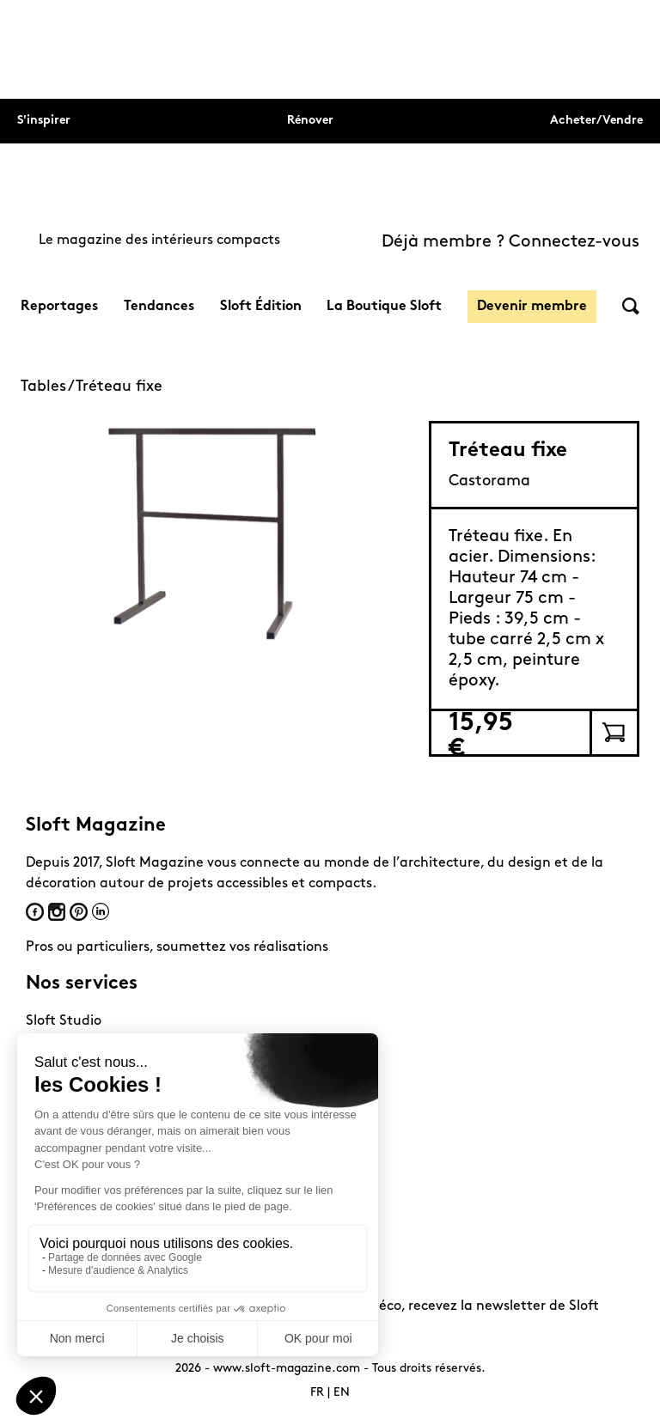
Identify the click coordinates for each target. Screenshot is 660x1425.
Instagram (56, 912)
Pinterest (79, 912)
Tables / (48, 387)
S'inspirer (43, 120)
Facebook (35, 912)
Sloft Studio (63, 1021)
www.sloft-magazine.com (286, 1368)
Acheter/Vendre (596, 120)
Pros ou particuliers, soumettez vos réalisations (177, 947)
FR (317, 1392)
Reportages (59, 307)
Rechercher (630, 306)
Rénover (310, 120)
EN (341, 1392)
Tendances (159, 307)
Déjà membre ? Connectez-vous (510, 242)
